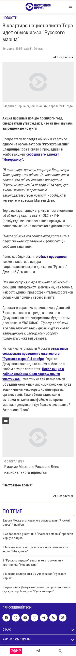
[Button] (63, 57)
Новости (9, 18)
